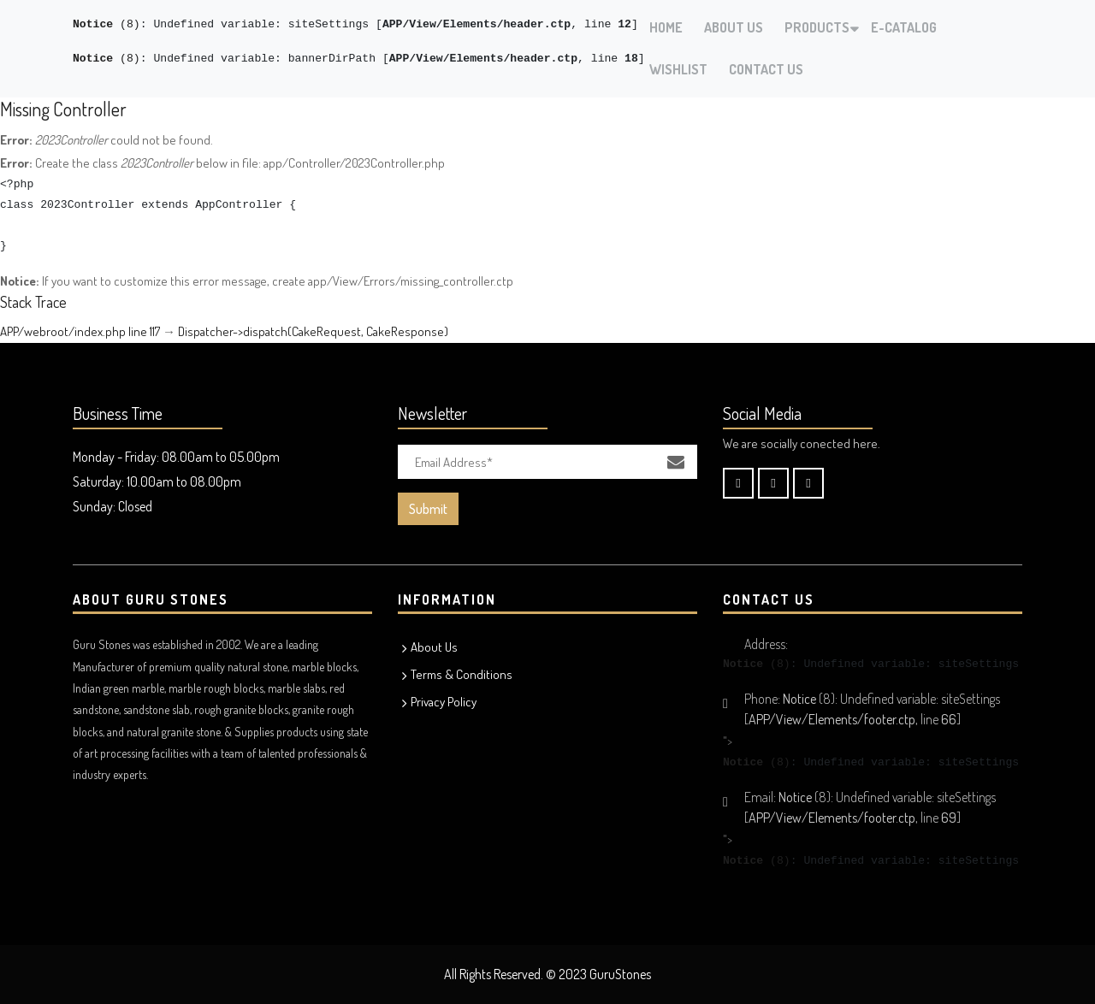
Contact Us (766, 69)
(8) (106, 24)
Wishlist (678, 69)
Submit (428, 508)
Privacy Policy (443, 702)
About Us (733, 27)
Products (816, 27)
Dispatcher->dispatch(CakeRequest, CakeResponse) (313, 331)
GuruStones (620, 974)
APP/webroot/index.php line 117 (80, 331)
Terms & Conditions (461, 674)
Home (666, 27)
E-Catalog (904, 27)
